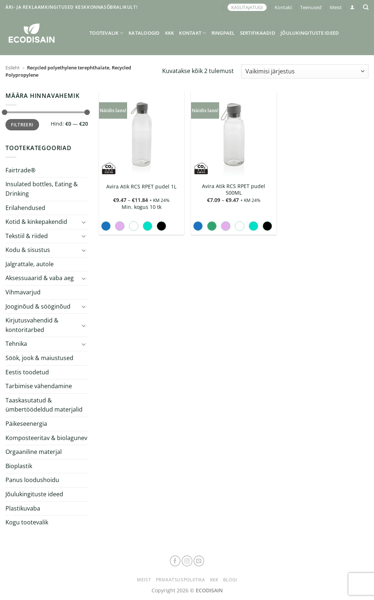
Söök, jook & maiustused (39, 358)
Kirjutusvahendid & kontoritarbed (31, 325)
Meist (336, 7)
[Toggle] (83, 222)
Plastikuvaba (22, 508)
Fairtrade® (20, 170)
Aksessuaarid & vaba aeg (39, 278)
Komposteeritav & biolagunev (46, 438)
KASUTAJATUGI (247, 7)
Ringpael (223, 33)
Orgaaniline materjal (33, 452)
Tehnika (16, 344)
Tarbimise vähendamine (38, 386)
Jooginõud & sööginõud (37, 306)
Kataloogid (144, 33)
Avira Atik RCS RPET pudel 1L (141, 186)
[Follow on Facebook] (175, 560)
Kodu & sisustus (27, 250)
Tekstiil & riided (26, 236)
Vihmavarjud (23, 292)
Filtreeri (22, 124)
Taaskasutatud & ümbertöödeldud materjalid (44, 405)
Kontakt (283, 7)
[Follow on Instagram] (187, 560)
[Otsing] (366, 7)
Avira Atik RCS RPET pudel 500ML (233, 189)
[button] (352, 7)
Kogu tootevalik (26, 522)
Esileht (12, 67)
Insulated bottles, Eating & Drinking (41, 189)
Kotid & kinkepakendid (36, 222)
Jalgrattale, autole (29, 264)
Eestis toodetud (27, 372)
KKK (169, 33)
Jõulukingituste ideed (309, 33)
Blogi (230, 580)
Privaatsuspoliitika (180, 580)
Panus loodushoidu (32, 480)
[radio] (105, 226)
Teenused (310, 7)
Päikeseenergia (26, 424)
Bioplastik (18, 466)
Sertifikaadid (257, 33)
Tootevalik (106, 33)
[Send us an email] (199, 560)
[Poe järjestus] (305, 71)
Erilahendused (25, 207)
